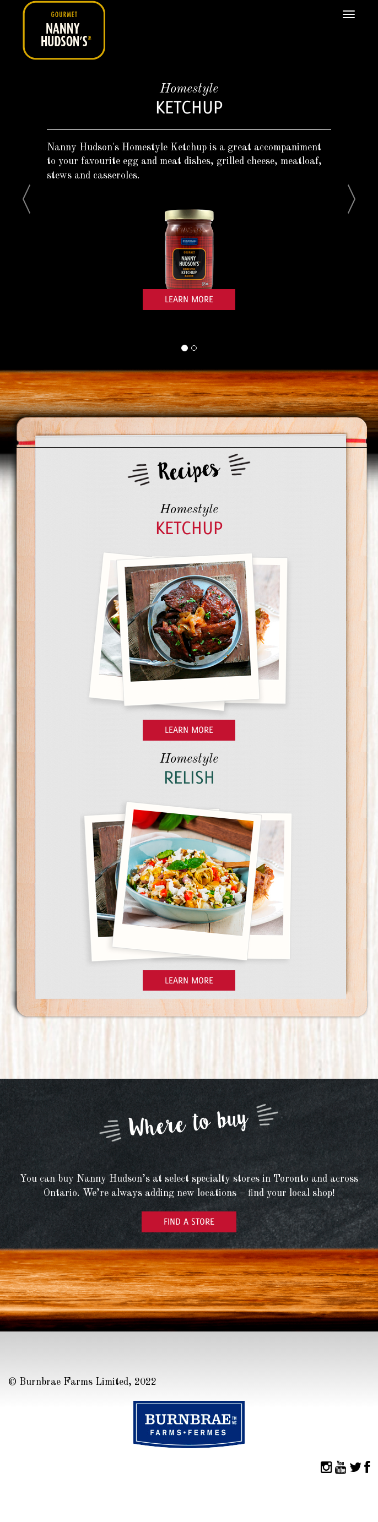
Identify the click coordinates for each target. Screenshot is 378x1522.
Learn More (189, 299)
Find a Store (189, 1221)
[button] (35, 210)
